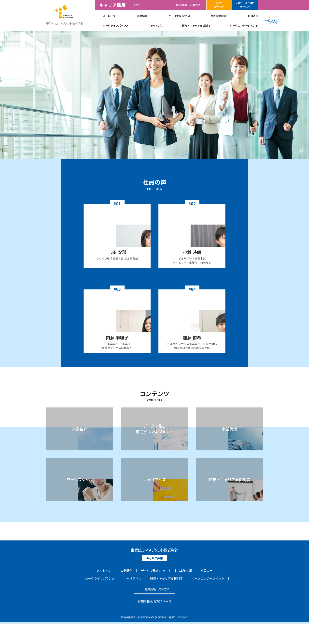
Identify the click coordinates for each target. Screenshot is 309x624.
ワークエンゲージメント (244, 25)
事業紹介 (142, 16)
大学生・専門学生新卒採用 (245, 4)
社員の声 (253, 16)
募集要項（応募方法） (189, 5)
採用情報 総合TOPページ (154, 603)
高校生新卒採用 (219, 4)
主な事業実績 (218, 16)
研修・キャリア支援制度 (196, 25)
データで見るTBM (179, 16)
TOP (136, 5)
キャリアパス (155, 25)
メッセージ (108, 16)
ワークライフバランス (115, 25)
